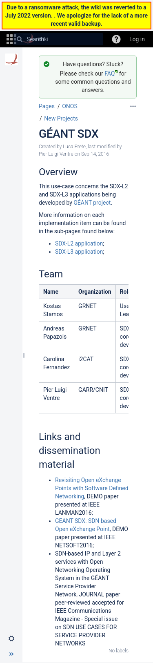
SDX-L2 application (79, 243)
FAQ (111, 73)
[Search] (19, 39)
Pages (47, 106)
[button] (116, 39)
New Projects (61, 118)
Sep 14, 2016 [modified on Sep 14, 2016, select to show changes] (95, 154)
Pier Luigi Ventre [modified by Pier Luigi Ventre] (56, 154)
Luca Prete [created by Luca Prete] (74, 147)
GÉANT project (92, 202)
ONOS (70, 106)
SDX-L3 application (79, 251)
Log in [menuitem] (137, 39)
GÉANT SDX (68, 134)
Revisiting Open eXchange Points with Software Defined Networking (92, 488)
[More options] (133, 106)
